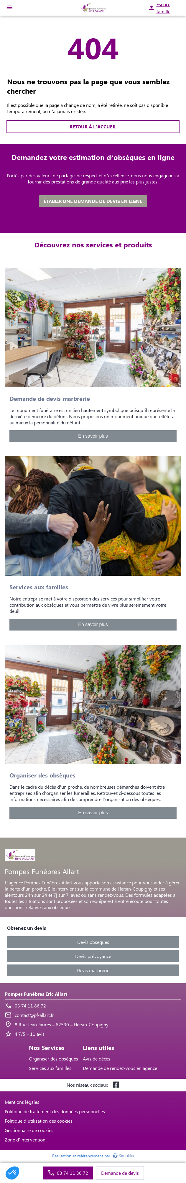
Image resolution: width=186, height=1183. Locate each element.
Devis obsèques (93, 942)
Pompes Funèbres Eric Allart (36, 994)
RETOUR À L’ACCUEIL (93, 126)
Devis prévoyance (93, 956)
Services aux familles (50, 1068)
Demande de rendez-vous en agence (120, 1068)
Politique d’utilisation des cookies (39, 1121)
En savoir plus (93, 436)
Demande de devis (120, 1173)
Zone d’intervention (25, 1139)
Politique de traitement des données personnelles (55, 1111)
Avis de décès (96, 1058)
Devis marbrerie (93, 970)
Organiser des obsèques (53, 1058)
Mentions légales (22, 1102)
